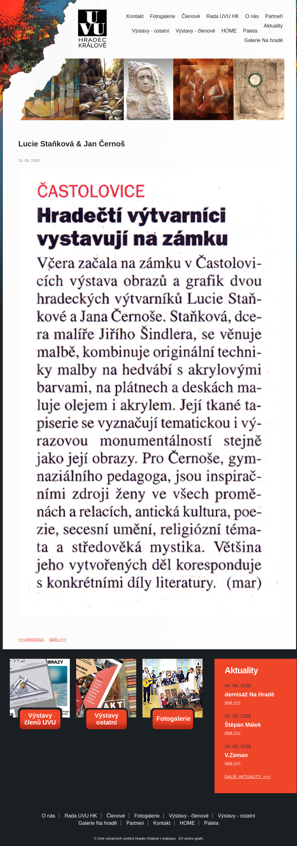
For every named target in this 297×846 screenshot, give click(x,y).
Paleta (250, 31)
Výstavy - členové (195, 31)
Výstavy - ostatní (150, 31)
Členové (190, 16)
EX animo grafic (190, 838)
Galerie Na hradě (97, 823)
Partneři (274, 16)
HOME (229, 31)
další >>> (57, 639)
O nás (252, 16)
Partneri (135, 823)
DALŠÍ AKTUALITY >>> (247, 776)
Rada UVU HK (222, 16)
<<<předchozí (31, 639)
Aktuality (273, 25)
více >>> (232, 702)
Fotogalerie (162, 16)
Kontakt (134, 16)
